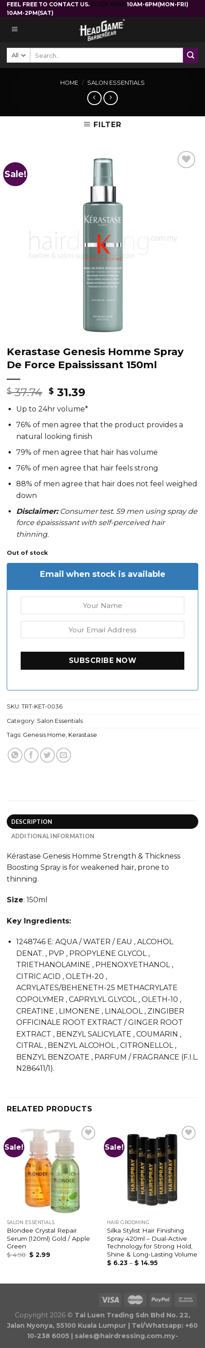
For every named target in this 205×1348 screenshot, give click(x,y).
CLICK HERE (109, 4)
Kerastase (82, 734)
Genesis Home (44, 734)
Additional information (53, 836)
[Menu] (15, 30)
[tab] (102, 821)
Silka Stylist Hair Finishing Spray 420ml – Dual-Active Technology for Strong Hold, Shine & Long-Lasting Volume (152, 1242)
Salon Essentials (116, 82)
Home (69, 82)
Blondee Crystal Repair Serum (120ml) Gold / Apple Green (48, 1238)
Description (32, 821)
